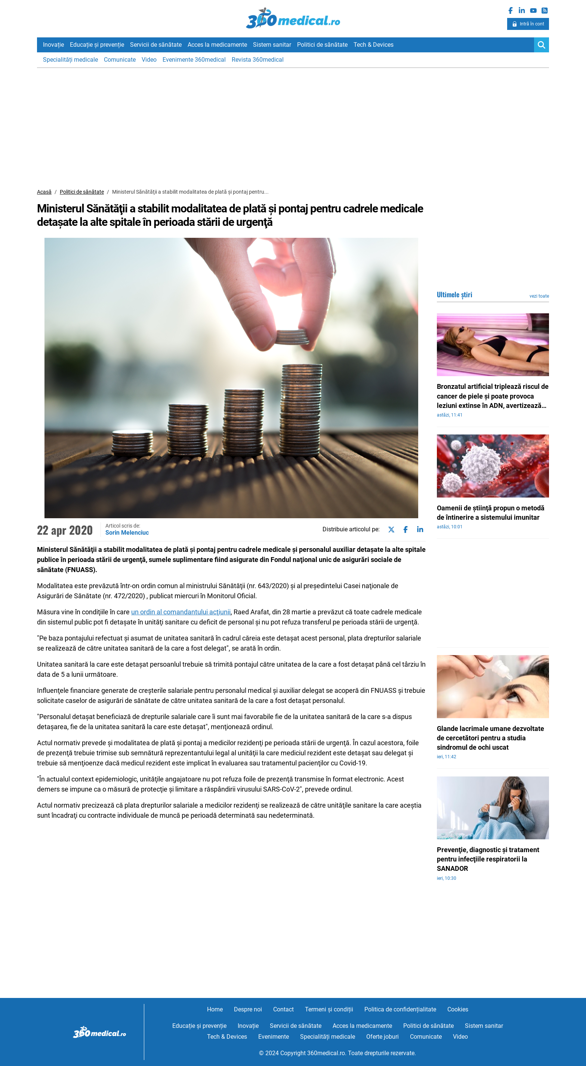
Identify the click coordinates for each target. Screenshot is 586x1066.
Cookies (457, 1009)
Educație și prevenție (97, 44)
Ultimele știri (454, 294)
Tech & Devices (374, 44)
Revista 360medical (258, 59)
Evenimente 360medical (194, 59)
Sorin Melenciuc (127, 532)
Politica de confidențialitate (400, 1009)
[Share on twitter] (390, 530)
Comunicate (120, 59)
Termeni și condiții (329, 1009)
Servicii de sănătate (156, 44)
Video (149, 59)
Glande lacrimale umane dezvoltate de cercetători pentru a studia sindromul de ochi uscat (490, 738)
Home (215, 1009)
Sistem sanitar (272, 44)
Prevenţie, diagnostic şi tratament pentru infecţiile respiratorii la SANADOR (488, 859)
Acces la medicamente (217, 44)
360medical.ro (293, 18)
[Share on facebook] (404, 530)
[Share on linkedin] (418, 530)
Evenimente (273, 1036)
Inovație (53, 44)
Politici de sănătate (322, 44)
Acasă (44, 192)
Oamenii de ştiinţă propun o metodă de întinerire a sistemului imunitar (491, 512)
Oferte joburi (382, 1036)
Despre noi (248, 1009)
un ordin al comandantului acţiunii (181, 612)
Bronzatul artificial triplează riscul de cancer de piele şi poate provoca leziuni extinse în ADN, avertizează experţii (493, 396)
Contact (283, 1009)
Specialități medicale (70, 59)
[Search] (541, 44)
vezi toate (539, 296)
